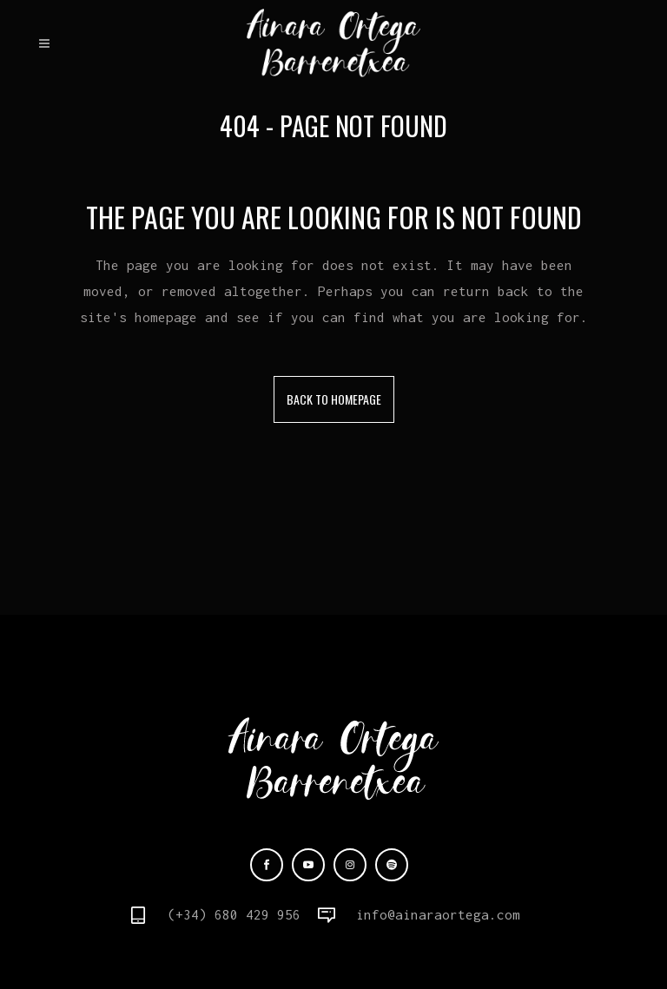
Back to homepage (334, 399)
